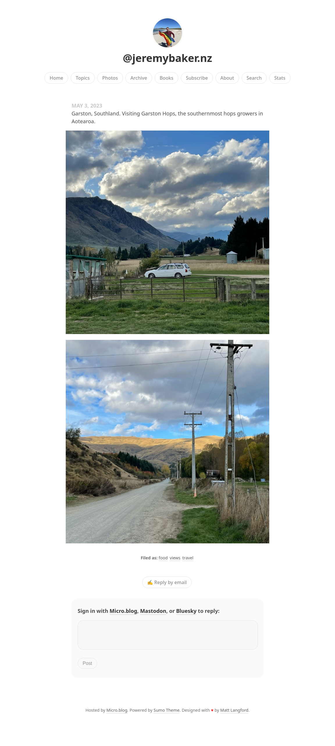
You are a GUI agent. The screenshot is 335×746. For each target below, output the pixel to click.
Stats (279, 78)
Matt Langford (234, 713)
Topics (83, 78)
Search (254, 78)
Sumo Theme (166, 713)
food (163, 558)
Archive (138, 78)
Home (56, 78)
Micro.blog (123, 610)
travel (187, 558)
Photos (110, 78)
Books (166, 78)
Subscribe (197, 78)
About (227, 78)
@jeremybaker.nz (167, 58)
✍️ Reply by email (167, 582)
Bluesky (186, 610)
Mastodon (153, 610)
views (175, 558)
